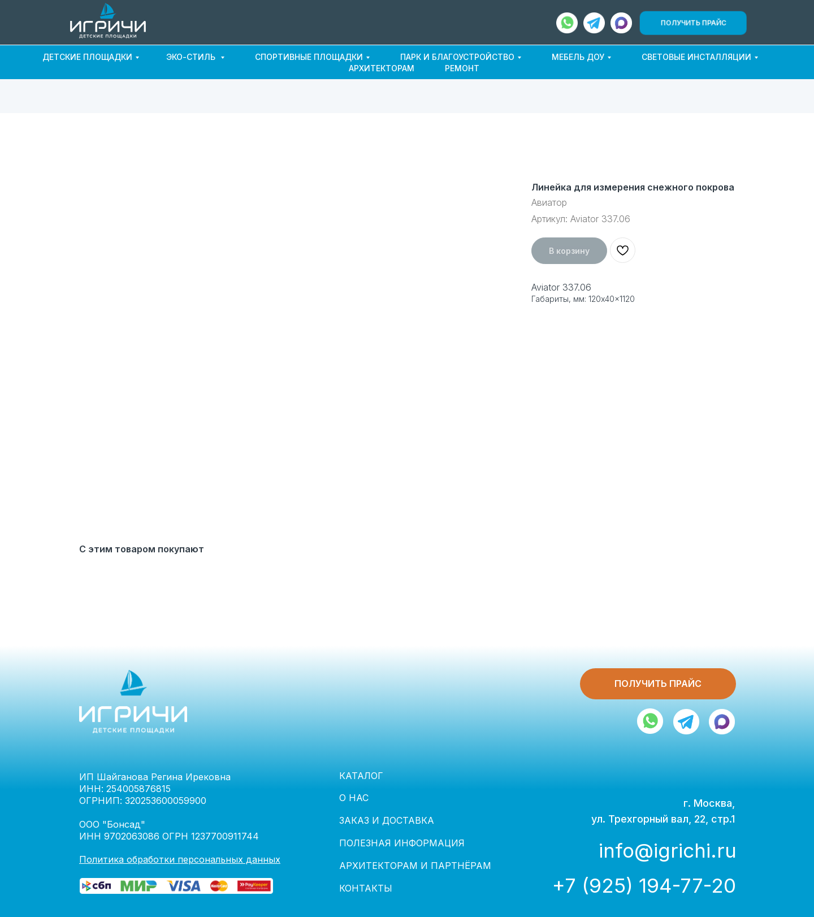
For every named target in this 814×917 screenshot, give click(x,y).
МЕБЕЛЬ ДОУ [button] (578, 57)
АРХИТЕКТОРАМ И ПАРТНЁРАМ (415, 865)
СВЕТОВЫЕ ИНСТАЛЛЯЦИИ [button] (696, 57)
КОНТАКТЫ (365, 888)
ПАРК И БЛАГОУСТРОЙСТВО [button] (457, 57)
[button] (692, 22)
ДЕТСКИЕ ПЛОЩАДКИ (87, 57)
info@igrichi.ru (668, 850)
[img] (621, 22)
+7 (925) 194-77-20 (644, 885)
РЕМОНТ (462, 68)
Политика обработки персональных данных (179, 859)
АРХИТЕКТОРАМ (381, 68)
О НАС (354, 797)
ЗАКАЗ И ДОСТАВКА (386, 820)
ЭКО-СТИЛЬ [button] (192, 57)
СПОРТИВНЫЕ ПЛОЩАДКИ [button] (309, 57)
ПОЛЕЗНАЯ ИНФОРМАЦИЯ (402, 843)
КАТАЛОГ (361, 775)
